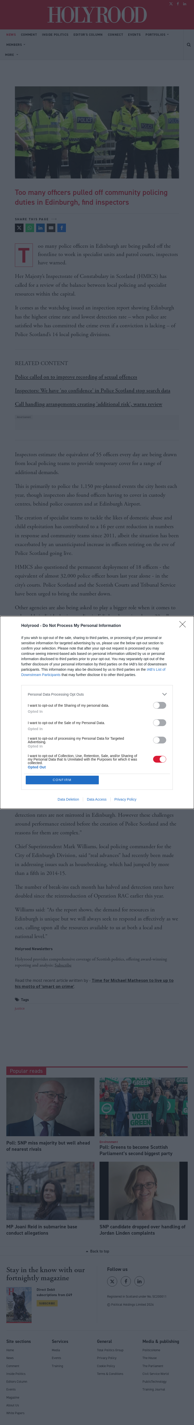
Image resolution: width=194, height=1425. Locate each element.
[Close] (184, 626)
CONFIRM (62, 780)
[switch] (159, 705)
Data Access (97, 799)
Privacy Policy (125, 799)
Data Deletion (68, 799)
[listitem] (97, 694)
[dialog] (97, 712)
